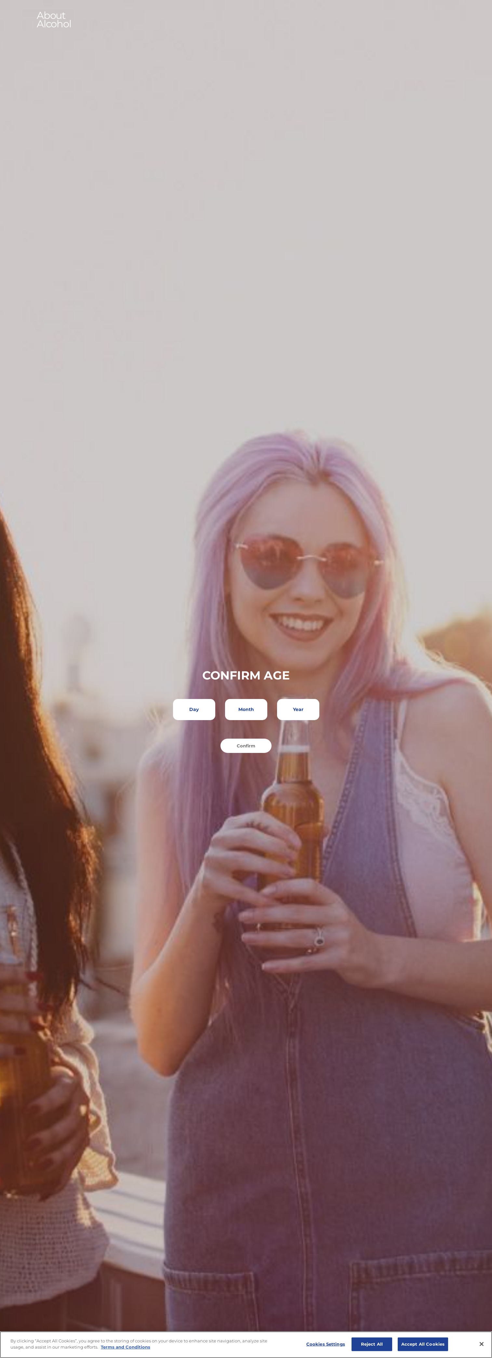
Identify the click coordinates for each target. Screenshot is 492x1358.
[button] (246, 20)
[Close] (481, 1344)
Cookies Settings (325, 1344)
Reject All (372, 1344)
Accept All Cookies (423, 1344)
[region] (246, 1344)
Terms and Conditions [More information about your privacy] (125, 1347)
